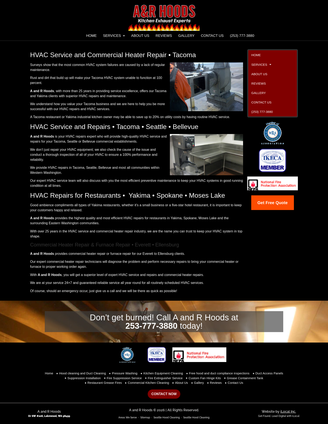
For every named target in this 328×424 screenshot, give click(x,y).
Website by (279, 412)
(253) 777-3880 (242, 36)
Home (91, 36)
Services (114, 36)
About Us (140, 36)
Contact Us (212, 36)
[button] (114, 36)
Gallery (186, 36)
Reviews (164, 36)
